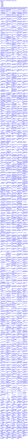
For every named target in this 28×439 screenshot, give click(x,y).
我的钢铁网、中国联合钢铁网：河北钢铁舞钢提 (25, 431)
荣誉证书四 (24, 273)
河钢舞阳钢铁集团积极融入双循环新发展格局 (25, 220)
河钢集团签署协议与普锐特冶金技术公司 (19, 82)
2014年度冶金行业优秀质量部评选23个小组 (25, 351)
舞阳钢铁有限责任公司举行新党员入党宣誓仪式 (3, 30)
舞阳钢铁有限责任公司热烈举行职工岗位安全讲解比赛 (14, 43)
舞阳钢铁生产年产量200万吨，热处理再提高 (8, 278)
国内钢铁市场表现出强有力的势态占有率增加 (14, 126)
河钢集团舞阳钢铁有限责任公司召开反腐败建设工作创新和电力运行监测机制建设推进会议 (19, 227)
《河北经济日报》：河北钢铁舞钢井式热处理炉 (14, 423)
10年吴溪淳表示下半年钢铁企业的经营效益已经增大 (19, 35)
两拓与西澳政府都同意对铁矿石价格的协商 (25, 244)
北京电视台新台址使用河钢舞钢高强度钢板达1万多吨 (8, 386)
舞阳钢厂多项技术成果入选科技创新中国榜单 (14, 311)
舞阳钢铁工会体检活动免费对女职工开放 (19, 93)
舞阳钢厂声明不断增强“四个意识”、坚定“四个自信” (3, 230)
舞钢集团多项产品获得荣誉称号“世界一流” (14, 321)
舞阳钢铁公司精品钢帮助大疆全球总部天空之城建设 (14, 273)
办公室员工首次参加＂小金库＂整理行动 (14, 309)
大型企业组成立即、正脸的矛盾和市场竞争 (19, 246)
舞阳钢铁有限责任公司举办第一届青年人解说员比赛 (19, 87)
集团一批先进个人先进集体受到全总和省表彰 (19, 347)
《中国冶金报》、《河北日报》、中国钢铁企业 (14, 407)
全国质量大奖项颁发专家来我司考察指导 (14, 16)
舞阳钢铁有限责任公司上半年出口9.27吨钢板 (8, 314)
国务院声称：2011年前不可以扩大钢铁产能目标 (25, 334)
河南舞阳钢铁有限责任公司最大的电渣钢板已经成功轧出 (8, 167)
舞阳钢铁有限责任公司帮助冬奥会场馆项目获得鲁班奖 (19, 244)
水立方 (7, 391)
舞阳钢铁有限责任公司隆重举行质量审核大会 (19, 14)
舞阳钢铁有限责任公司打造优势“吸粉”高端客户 (19, 220)
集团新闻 (6, 7)
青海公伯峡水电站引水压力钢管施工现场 (14, 388)
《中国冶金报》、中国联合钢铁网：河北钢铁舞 (25, 435)
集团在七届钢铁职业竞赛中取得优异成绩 (19, 379)
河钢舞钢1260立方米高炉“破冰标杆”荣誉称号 (25, 102)
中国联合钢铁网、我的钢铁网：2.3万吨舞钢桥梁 (14, 428)
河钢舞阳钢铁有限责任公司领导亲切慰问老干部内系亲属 (3, 204)
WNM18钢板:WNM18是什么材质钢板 (24, 316)
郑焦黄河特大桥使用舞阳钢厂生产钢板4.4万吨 (8, 155)
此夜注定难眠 (14, 56)
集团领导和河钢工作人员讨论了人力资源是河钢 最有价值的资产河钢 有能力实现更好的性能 (25, 183)
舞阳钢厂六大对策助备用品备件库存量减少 (3, 222)
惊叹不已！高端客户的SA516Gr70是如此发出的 (3, 119)
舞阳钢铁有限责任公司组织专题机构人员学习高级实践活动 (14, 155)
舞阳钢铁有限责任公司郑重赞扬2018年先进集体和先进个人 (19, 61)
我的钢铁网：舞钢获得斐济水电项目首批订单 (8, 423)
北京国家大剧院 (20, 391)
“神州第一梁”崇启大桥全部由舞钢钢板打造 (19, 269)
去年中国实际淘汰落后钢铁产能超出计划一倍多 (3, 19)
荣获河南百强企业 (3, 45)
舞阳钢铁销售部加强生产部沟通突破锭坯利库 (25, 208)
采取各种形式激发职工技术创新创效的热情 (8, 220)
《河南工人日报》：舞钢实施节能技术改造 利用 (3, 420)
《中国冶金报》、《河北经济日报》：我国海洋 (25, 407)
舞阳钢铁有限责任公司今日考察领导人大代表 (14, 123)
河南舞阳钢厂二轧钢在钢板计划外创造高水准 (19, 337)
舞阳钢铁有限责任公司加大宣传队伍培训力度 (19, 41)
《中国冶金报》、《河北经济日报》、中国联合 (19, 410)
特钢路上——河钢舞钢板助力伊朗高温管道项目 (25, 123)
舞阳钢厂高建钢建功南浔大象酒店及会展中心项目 (14, 113)
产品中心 (2, 3)
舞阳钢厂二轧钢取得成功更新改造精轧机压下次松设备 (25, 199)
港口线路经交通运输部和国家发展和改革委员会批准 (8, 354)
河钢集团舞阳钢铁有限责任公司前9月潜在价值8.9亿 (14, 304)
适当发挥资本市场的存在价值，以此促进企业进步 (8, 273)
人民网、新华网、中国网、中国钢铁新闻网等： (25, 420)
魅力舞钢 (2, 4)
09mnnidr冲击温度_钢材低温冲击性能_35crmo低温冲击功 (8, 238)
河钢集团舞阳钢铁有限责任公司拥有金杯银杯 (8, 241)
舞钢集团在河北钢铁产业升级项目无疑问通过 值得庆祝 (25, 381)
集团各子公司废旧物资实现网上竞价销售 (25, 344)
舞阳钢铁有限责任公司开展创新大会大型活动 (8, 10)
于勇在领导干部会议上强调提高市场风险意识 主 (19, 344)
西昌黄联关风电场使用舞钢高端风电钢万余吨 (14, 397)
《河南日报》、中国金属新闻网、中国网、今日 (3, 428)
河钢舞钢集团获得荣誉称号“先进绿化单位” (19, 32)
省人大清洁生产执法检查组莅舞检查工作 (25, 30)
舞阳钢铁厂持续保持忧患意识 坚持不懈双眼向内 (8, 116)
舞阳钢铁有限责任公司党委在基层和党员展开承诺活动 (25, 167)
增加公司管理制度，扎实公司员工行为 (19, 153)
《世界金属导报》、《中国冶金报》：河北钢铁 (8, 399)
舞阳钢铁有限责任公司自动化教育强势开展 (14, 193)
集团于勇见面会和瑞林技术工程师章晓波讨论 (3, 362)
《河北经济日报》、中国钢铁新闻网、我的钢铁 (3, 423)
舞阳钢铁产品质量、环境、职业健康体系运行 (8, 21)
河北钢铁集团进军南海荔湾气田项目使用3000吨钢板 (3, 208)
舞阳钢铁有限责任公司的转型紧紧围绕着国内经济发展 (3, 142)
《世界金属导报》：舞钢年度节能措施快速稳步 (24, 410)
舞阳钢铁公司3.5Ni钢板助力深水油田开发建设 (25, 291)
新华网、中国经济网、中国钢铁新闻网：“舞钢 (14, 418)
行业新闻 (4, 7)
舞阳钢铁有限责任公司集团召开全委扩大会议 (25, 147)
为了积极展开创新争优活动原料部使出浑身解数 (8, 74)
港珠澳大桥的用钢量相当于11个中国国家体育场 (19, 150)
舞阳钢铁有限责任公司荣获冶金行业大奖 (3, 376)
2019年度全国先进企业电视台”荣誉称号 (19, 67)
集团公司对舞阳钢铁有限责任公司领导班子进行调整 (8, 163)
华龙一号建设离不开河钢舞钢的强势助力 (3, 82)
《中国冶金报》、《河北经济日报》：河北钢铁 (8, 405)
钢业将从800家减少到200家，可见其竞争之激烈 (24, 286)
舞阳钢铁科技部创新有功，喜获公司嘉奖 (8, 161)
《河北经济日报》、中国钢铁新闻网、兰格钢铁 (14, 431)
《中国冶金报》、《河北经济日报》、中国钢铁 (14, 415)
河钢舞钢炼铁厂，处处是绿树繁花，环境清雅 (8, 84)
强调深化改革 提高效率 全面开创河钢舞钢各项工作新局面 (8, 208)
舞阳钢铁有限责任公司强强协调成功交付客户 (25, 64)
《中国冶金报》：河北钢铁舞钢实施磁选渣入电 (25, 399)
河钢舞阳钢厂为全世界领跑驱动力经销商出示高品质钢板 (3, 90)
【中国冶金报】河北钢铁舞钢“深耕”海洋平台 (25, 405)
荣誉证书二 (8, 308)
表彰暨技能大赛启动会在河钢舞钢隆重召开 (8, 302)
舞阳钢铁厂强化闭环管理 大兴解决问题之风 (8, 180)
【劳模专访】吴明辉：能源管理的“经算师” (25, 227)
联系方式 (2, 6)
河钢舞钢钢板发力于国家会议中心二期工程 (25, 210)
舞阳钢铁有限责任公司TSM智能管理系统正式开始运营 (3, 325)
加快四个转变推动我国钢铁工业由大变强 (19, 109)
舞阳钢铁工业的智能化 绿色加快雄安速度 (14, 170)
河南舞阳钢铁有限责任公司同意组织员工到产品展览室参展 (3, 199)
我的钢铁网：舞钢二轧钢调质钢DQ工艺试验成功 (19, 413)
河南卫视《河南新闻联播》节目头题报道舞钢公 (8, 407)
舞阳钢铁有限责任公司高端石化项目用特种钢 (25, 121)
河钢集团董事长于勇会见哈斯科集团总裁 (14, 372)
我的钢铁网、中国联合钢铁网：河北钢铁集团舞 (3, 431)
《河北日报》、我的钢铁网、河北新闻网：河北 (19, 433)
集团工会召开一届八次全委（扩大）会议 (14, 347)
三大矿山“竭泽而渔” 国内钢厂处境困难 (2, 14)
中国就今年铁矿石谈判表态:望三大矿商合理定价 (3, 35)
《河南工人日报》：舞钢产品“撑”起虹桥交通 (8, 418)
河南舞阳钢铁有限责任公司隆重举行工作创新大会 (8, 376)
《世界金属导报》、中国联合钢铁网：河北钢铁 (3, 437)
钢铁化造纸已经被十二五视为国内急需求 (8, 119)
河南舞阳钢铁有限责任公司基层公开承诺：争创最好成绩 (8, 93)
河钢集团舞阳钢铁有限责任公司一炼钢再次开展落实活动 (19, 97)
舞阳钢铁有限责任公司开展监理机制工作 (25, 58)
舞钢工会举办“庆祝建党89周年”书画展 (13, 28)
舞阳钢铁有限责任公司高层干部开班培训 (19, 180)
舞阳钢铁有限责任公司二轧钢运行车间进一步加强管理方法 (14, 280)
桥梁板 (25, 7)
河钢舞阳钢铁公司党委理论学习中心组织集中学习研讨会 (25, 311)
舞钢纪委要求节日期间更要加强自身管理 (19, 111)
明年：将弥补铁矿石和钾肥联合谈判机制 (19, 323)
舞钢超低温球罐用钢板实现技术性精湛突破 (8, 199)
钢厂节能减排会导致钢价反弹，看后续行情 (3, 67)
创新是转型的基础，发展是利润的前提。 (8, 64)
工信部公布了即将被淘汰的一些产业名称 (3, 163)
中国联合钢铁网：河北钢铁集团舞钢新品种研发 (14, 435)
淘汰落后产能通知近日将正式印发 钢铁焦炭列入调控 (3, 102)
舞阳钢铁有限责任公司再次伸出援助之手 (19, 24)
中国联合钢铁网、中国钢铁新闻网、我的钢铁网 (8, 415)
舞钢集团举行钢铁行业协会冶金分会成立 (25, 383)
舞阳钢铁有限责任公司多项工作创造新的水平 (25, 97)
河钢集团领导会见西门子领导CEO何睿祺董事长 (25, 90)
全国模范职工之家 (3, 254)
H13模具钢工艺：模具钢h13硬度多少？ (14, 332)
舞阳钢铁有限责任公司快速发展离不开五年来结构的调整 (19, 136)
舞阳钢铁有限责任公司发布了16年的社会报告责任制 (3, 155)
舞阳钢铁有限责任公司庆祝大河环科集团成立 (8, 183)
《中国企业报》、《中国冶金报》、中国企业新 (19, 415)
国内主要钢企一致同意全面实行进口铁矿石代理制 (19, 113)
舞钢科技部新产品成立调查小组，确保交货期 (3, 334)
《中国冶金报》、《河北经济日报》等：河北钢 (25, 397)
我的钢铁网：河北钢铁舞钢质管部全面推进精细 (25, 433)
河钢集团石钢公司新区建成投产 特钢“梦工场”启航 (8, 126)
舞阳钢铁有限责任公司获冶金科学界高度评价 (25, 113)
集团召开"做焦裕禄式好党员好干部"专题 (8, 349)
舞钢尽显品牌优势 (14, 254)
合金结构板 (22, 7)
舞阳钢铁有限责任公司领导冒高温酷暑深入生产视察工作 (19, 16)
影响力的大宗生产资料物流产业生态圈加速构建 (8, 87)
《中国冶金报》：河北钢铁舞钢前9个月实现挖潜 (19, 405)
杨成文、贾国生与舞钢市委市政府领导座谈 (25, 24)
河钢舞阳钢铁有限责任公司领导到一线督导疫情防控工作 (25, 188)
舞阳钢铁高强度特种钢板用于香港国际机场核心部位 (8, 260)
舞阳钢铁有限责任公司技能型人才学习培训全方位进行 (19, 191)
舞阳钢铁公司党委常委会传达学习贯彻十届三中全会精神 (3, 100)
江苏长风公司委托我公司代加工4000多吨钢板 (14, 216)
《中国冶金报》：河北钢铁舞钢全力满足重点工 (14, 405)
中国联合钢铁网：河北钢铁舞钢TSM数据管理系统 (3, 433)
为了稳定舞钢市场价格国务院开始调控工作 (19, 210)
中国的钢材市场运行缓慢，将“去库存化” (19, 251)
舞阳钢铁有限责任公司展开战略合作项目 (3, 24)
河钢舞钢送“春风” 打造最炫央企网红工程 (25, 104)
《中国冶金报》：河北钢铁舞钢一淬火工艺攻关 (3, 405)
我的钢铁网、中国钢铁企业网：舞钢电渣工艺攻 (19, 425)
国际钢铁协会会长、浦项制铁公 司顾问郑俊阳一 (8, 351)
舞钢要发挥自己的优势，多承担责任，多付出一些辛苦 (19, 126)
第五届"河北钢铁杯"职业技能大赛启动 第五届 (24, 365)
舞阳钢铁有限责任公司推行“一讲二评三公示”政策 (8, 113)
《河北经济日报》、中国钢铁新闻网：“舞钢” (14, 420)
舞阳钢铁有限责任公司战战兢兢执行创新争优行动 (19, 254)
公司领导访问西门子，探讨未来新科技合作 (8, 246)
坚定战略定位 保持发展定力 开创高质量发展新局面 (25, 170)
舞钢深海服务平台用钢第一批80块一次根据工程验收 (8, 191)
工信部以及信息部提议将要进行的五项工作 (19, 30)
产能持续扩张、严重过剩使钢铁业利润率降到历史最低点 (3, 133)
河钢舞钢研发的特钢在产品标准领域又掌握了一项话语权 (8, 136)
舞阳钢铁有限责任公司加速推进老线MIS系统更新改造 (8, 131)
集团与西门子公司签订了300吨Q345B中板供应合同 (3, 147)
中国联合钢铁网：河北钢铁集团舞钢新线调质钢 (19, 431)
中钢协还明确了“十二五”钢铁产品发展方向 (2, 106)
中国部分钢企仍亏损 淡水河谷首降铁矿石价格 (19, 216)
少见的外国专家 (20, 306)
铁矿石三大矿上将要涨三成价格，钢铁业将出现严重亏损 (14, 262)
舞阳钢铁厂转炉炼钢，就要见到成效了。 (3, 76)
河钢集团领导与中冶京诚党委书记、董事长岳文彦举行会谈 (19, 218)
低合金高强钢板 (19, 7)
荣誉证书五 (13, 295)
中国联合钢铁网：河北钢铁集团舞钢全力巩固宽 (8, 437)
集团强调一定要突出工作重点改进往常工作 (3, 354)
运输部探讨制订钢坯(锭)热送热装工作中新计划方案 (14, 337)
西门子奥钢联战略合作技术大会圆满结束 (19, 356)
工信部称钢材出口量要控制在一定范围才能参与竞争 (8, 233)
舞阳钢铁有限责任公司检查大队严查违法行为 (19, 334)
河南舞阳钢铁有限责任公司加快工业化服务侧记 (25, 82)
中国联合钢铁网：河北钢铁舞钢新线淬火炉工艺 (19, 399)
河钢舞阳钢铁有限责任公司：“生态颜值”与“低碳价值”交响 (25, 161)
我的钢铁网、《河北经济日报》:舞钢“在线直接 (14, 425)
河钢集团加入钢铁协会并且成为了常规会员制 (14, 374)
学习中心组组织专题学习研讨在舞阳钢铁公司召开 (14, 340)
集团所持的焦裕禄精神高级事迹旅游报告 (8, 370)
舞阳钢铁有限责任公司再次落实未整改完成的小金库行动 (14, 291)
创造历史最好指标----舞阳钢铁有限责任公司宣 (14, 161)
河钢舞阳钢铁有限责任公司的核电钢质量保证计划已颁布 (19, 163)
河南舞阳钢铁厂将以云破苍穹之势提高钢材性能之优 (8, 236)
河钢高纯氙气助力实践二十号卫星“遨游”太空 (3, 216)
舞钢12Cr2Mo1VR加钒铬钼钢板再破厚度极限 (14, 133)
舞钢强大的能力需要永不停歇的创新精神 (14, 97)
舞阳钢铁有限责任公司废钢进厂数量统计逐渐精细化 (19, 193)
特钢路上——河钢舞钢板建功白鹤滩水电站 (3, 58)
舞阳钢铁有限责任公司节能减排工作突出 (3, 299)
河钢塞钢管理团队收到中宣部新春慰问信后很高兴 (14, 165)
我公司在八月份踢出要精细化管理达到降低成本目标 (3, 52)
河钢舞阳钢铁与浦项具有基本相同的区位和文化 (3, 175)
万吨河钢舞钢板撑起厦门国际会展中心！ (19, 397)
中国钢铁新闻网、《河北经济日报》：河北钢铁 (25, 415)
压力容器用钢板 (15, 7)
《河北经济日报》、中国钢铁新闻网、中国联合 (3, 415)
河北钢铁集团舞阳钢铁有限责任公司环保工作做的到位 (19, 325)
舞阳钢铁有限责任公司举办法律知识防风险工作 (14, 213)
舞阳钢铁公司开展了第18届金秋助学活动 (3, 304)
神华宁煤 (24, 391)
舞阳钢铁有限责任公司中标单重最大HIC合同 (8, 79)
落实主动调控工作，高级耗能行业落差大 (24, 111)
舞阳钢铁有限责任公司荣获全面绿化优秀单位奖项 (14, 74)
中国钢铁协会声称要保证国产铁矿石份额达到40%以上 (19, 202)
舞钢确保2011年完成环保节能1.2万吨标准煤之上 (8, 41)
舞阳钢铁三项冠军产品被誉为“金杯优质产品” (19, 70)
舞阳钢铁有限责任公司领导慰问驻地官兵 (25, 332)
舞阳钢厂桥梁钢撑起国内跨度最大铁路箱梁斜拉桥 (14, 222)
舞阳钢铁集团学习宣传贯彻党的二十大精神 (8, 177)
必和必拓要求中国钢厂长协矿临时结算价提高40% (8, 24)
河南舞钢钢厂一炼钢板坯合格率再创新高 (8, 67)
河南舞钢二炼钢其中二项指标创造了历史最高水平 (3, 64)
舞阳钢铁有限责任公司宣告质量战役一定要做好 (8, 39)
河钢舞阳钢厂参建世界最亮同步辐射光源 (25, 230)
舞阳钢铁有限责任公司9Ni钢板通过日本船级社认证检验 (19, 241)
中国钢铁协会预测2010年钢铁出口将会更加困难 (14, 328)
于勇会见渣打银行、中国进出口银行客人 (24, 349)
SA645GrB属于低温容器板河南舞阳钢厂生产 (19, 316)
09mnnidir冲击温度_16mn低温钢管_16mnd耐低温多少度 (14, 238)
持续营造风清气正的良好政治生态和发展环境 (3, 79)
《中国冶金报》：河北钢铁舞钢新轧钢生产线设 (19, 420)
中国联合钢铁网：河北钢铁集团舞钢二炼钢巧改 (14, 437)
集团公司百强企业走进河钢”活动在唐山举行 (3, 126)
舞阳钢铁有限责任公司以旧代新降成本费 (14, 208)
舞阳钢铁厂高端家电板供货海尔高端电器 (8, 196)
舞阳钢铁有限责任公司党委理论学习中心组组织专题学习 (3, 241)
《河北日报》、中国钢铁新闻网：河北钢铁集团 (8, 425)
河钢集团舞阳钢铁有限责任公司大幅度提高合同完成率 (3, 220)
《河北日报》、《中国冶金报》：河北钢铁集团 (3, 402)
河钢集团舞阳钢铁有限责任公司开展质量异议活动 (14, 48)
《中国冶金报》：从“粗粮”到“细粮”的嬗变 (25, 418)
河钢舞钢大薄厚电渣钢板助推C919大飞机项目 (3, 196)
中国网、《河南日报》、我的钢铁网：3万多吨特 (25, 423)
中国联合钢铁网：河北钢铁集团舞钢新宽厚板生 (8, 431)
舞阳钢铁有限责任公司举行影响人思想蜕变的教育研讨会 (14, 236)
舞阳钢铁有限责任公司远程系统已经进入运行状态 (25, 260)
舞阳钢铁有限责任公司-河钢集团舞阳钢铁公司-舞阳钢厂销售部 (8, 0)
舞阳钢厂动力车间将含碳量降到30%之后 (14, 45)
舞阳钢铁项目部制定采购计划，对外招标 (8, 61)
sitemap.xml (1, 1)
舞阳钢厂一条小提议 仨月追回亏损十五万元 (25, 84)
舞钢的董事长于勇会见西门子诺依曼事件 (3, 383)
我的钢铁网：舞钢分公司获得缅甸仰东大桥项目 (25, 425)
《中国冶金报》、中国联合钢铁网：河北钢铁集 (3, 410)
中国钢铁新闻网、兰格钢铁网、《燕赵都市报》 (3, 435)
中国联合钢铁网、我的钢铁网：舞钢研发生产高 (25, 413)
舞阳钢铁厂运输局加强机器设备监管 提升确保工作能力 (8, 210)
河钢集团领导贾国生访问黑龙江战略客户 (19, 121)
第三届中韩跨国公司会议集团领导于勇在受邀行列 (8, 381)
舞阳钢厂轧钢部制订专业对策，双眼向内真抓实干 (25, 163)
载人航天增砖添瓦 (14, 385)
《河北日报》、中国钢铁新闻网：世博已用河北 (8, 410)
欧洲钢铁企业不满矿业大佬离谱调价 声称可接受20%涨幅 (3, 321)
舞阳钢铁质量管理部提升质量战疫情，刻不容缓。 (19, 133)
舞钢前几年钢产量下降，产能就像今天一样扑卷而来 (3, 227)
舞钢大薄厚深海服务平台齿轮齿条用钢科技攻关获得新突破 (14, 177)
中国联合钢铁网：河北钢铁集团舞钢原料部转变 (19, 437)
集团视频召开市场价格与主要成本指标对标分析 (3, 347)
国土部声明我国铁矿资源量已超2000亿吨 (25, 52)
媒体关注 (9, 7)
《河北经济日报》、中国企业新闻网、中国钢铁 (19, 435)
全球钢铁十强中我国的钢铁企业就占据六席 (19, 175)
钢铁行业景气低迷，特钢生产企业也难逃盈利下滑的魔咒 (3, 104)
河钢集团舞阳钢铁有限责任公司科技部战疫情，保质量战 (19, 196)
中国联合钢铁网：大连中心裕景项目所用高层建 (8, 413)
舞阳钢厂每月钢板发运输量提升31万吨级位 (3, 97)
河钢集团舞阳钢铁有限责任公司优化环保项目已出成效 (14, 323)
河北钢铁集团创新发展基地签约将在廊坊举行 (3, 271)
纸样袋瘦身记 (19, 104)
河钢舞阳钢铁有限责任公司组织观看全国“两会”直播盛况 (14, 218)
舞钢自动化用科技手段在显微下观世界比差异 (8, 56)
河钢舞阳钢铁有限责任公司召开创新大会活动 (8, 257)
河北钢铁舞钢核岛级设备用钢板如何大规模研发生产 (19, 328)
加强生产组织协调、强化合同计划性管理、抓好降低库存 (3, 193)
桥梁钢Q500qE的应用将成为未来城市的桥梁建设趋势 (19, 177)
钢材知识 (11, 7)
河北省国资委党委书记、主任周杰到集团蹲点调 (14, 344)
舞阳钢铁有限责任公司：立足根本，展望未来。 (19, 161)
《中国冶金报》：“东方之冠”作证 (8, 420)
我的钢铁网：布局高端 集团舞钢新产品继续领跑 (3, 425)
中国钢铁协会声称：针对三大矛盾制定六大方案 (8, 193)
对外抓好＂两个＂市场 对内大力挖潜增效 (19, 302)
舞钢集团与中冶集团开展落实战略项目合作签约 (3, 360)
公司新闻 (1, 7)
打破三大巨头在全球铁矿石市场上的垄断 (25, 76)
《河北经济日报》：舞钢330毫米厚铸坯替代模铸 (2, 418)
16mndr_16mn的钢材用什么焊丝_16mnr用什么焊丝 (19, 236)
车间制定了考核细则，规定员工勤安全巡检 (25, 126)
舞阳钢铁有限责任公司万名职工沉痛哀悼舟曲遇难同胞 (3, 318)
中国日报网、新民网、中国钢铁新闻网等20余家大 (14, 413)
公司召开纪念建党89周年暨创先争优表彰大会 (8, 102)
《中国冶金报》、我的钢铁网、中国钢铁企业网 (14, 433)
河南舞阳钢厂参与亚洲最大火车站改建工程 (8, 306)
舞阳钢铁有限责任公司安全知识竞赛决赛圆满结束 (3, 306)
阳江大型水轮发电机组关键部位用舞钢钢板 (14, 109)
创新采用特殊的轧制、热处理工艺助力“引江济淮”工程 (25, 116)
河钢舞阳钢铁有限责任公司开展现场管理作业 (3, 109)
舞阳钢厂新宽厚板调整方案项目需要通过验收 (14, 244)
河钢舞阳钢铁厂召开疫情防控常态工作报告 (25, 153)
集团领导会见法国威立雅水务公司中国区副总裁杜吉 (19, 376)
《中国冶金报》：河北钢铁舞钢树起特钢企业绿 (8, 402)
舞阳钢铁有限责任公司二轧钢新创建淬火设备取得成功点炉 (14, 76)
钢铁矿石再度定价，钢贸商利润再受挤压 (24, 342)
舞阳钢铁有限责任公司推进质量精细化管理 (8, 16)
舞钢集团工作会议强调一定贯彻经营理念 (19, 360)
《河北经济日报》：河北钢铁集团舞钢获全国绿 (3, 399)
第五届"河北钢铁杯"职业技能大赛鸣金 (19, 367)
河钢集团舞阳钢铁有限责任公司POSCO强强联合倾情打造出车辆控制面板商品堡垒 (14, 90)
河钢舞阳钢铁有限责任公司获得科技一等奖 (14, 131)
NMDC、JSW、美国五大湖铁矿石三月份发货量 (14, 260)
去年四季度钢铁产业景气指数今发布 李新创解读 (8, 50)
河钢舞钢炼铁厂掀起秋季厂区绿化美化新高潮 (19, 139)
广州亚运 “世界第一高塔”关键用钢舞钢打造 (3, 302)
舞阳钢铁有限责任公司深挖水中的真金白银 (19, 167)
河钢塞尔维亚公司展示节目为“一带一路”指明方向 (3, 84)
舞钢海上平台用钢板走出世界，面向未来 (25, 67)
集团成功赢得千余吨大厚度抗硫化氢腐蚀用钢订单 (19, 186)
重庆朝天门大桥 (25, 318)
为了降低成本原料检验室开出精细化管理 (25, 100)
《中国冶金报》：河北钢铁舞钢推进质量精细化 (14, 399)
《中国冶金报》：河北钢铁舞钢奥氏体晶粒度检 (19, 418)
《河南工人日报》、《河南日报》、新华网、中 (13, 402)
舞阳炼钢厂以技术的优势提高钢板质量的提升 (8, 170)
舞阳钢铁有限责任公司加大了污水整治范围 (14, 191)
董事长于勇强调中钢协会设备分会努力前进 (19, 383)
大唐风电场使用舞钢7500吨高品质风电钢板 (3, 395)
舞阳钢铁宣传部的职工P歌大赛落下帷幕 (14, 167)
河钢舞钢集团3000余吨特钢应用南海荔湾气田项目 (3, 158)
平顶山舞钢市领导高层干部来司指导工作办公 (19, 172)
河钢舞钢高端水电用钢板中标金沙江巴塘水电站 (19, 158)
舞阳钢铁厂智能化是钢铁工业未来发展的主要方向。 (19, 238)
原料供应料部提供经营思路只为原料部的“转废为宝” (14, 183)
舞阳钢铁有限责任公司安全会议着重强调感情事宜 (25, 177)
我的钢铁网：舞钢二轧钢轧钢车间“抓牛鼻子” (3, 413)
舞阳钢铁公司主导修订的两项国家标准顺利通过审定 (14, 180)
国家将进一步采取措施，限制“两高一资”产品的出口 (19, 291)
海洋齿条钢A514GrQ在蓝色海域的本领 (3, 111)
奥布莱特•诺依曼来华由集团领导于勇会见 (14, 356)
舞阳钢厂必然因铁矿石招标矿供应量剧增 (3, 145)
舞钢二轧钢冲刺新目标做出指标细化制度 (19, 100)
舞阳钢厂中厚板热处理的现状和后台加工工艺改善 (8, 311)
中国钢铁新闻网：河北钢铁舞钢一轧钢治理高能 (8, 435)
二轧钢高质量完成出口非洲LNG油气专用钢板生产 (19, 165)
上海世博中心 (25, 232)
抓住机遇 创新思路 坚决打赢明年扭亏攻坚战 (8, 204)
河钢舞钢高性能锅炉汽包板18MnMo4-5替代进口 (3, 116)
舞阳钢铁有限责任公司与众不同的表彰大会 (14, 204)
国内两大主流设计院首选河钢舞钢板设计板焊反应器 (19, 170)
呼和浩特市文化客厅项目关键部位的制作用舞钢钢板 (3, 188)
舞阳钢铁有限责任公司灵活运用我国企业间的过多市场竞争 (19, 297)
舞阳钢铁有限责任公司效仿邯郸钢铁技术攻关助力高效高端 (14, 104)
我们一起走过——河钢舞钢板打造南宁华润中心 (14, 58)
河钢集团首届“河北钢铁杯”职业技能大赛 (13, 14)
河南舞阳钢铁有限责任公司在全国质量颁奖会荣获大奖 (3, 276)
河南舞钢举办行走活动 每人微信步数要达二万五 (25, 297)
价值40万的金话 (25, 38)
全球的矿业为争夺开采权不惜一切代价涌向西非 (8, 337)
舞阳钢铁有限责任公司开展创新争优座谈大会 (19, 318)
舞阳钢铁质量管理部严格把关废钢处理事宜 (8, 334)
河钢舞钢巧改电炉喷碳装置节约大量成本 (8, 30)
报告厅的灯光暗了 (14, 10)
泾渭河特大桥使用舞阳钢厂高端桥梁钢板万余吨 (19, 155)
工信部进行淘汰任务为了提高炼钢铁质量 (25, 254)
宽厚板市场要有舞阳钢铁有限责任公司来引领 (19, 52)
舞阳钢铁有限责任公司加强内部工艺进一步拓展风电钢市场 (14, 175)
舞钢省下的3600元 (14, 299)
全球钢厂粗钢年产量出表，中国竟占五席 (14, 266)
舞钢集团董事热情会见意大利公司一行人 (8, 383)
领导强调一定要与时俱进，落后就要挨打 (3, 39)
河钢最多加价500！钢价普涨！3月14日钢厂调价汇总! (14, 39)
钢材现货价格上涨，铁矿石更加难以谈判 (3, 56)
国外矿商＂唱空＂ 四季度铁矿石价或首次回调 (19, 293)
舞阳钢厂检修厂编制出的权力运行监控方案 (8, 188)
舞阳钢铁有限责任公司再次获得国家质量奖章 (3, 286)
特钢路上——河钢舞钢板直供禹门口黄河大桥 (14, 50)
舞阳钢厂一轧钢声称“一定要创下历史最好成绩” (3, 289)
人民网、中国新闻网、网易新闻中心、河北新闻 (25, 402)
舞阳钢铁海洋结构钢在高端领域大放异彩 (3, 172)
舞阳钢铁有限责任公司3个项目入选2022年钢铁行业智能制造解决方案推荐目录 (8, 254)
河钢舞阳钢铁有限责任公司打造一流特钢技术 (8, 147)
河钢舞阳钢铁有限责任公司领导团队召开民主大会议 (14, 84)
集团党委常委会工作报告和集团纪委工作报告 (14, 61)
